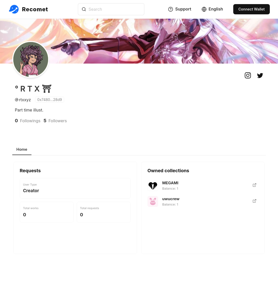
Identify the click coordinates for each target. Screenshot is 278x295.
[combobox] (111, 9)
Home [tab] (21, 149)
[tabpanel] (139, 211)
